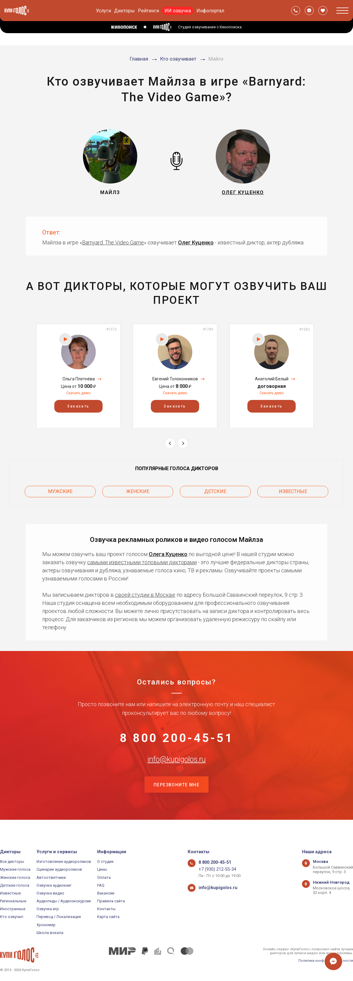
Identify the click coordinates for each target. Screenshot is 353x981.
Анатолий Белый (271, 378)
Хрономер (46, 925)
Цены (102, 869)
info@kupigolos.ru (176, 768)
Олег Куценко (196, 242)
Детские (215, 490)
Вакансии (105, 893)
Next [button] (182, 443)
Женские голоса (15, 877)
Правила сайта (111, 901)
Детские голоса (14, 885)
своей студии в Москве (145, 591)
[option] (78, 376)
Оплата (104, 877)
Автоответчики (51, 877)
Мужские (60, 490)
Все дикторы (12, 861)
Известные (293, 490)
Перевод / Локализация (59, 917)
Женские (137, 490)
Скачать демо (78, 393)
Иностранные (12, 909)
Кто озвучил (11, 917)
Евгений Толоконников (175, 378)
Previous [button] (170, 443)
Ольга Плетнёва (78, 378)
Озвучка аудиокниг (54, 885)
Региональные (13, 901)
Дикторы (124, 11)
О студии (105, 861)
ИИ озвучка (177, 11)
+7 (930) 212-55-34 (215, 869)
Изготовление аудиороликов (64, 861)
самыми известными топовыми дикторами (142, 558)
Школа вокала (50, 932)
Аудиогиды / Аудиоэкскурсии (64, 901)
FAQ (100, 885)
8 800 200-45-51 (176, 738)
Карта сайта (108, 917)
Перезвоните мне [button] (176, 798)
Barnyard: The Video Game (113, 242)
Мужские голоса (15, 869)
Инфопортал (210, 11)
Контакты (106, 909)
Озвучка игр (48, 909)
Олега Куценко (168, 550)
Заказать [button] (78, 406)
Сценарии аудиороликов (59, 869)
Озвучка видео (50, 893)
